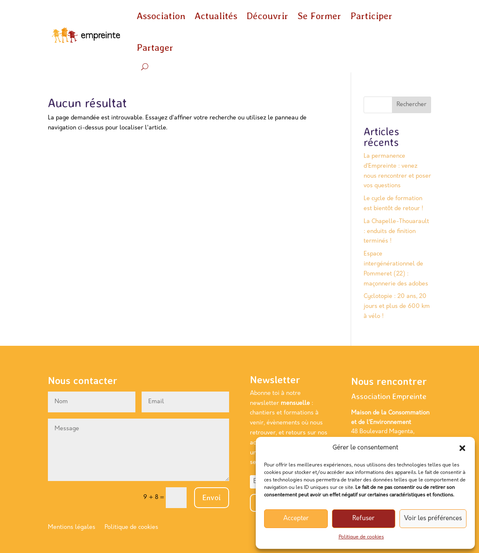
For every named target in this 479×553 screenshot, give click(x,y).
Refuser (363, 519)
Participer (371, 16)
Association (161, 16)
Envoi (211, 497)
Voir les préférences (433, 519)
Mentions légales (71, 528)
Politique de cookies (361, 537)
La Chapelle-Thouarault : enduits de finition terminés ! (396, 231)
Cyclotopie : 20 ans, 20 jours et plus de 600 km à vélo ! (397, 306)
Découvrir (267, 16)
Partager (155, 47)
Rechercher (412, 105)
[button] (462, 448)
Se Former (319, 16)
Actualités (216, 16)
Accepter (296, 519)
